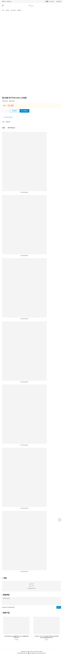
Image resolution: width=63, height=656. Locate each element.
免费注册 (8, 1)
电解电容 (8, 121)
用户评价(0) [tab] (11, 128)
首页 (3, 10)
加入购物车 (24, 110)
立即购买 (14, 110)
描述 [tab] (3, 128)
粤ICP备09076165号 (22, 653)
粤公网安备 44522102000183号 (37, 653)
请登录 (3, 1)
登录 (6, 607)
